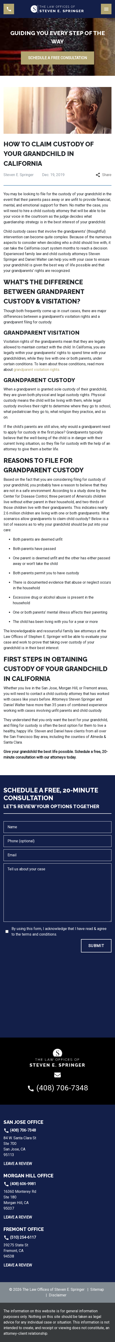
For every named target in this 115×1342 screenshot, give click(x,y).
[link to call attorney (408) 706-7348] (9, 9)
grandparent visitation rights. (37, 369)
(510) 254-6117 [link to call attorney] (20, 1237)
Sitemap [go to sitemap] (97, 1289)
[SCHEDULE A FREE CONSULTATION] (57, 58)
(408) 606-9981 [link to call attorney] (20, 1184)
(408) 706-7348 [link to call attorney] (20, 1130)
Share (103, 175)
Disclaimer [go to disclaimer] (57, 1295)
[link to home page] (57, 9)
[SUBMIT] (96, 946)
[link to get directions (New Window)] (35, 1146)
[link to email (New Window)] (57, 1075)
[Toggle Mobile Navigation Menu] (106, 9)
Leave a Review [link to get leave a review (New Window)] (18, 1163)
